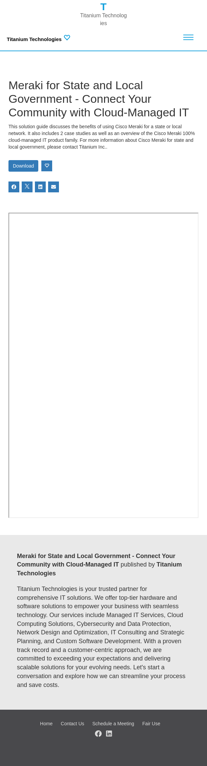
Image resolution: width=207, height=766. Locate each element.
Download (23, 166)
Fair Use (151, 723)
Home (46, 723)
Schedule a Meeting (113, 723)
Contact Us (72, 723)
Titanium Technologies (34, 39)
